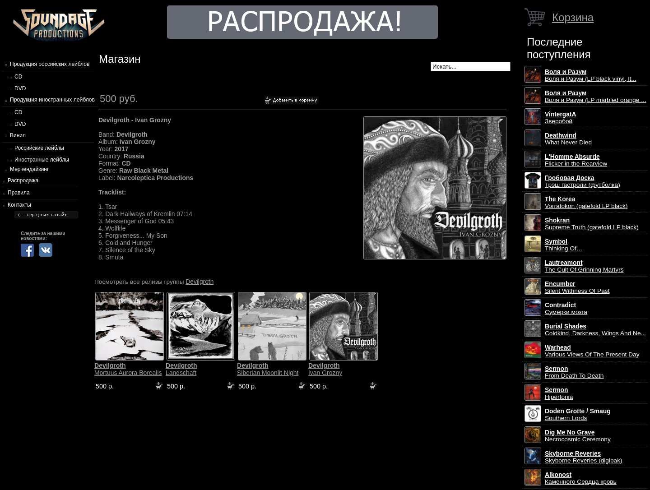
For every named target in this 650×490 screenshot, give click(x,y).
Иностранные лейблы (41, 160)
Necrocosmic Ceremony (578, 436)
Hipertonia (559, 393)
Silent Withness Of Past (577, 287)
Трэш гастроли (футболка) (582, 181)
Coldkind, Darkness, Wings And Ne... (595, 330)
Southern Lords (578, 414)
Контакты (19, 205)
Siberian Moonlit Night (267, 369)
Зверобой (560, 118)
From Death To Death (574, 372)
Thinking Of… (564, 245)
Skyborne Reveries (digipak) (583, 457)
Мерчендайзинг (29, 169)
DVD (20, 88)
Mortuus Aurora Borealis (128, 369)
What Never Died (568, 139)
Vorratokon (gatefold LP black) (586, 202)
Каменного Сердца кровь (581, 478)
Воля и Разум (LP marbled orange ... (595, 96)
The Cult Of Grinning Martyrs (584, 266)
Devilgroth (200, 281)
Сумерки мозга (566, 308)
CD (18, 77)
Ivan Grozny (325, 369)
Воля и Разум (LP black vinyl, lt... (590, 75)
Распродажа (23, 180)
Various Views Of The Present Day (592, 351)
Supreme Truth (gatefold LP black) (592, 224)
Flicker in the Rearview (576, 160)
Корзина (573, 17)
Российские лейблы (39, 148)
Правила (19, 193)
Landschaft (181, 369)
